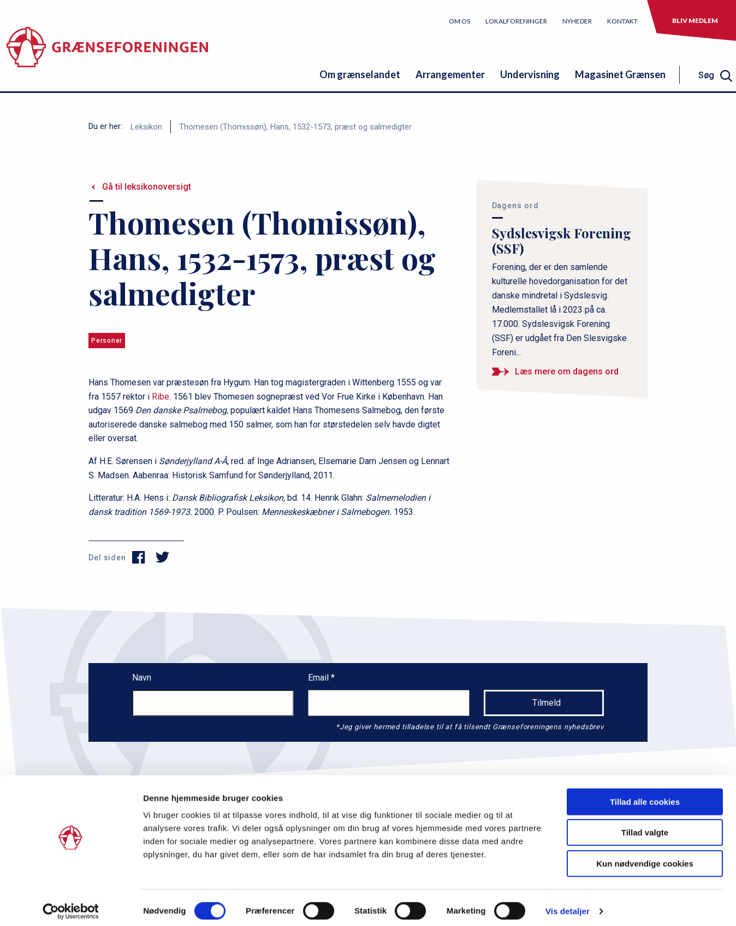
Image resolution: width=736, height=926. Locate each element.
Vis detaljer (567, 904)
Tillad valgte (644, 826)
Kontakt (622, 21)
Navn (141, 677)
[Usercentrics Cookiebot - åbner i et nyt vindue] (70, 904)
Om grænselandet (359, 74)
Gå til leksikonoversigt (146, 186)
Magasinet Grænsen (620, 74)
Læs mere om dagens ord (567, 371)
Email (319, 677)
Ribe (160, 396)
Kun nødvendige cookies (644, 856)
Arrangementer (450, 74)
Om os (459, 21)
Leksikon (146, 127)
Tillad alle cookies (645, 795)
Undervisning (530, 74)
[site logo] (107, 51)
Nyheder (577, 21)
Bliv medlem (695, 20)
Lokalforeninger (516, 21)
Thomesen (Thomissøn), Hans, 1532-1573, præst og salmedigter (295, 127)
